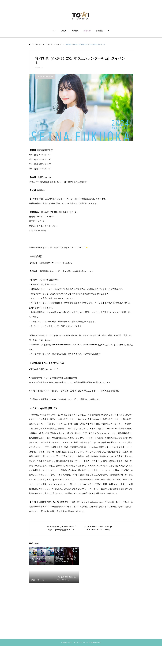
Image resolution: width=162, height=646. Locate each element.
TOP (54, 31)
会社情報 (99, 31)
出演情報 (75, 31)
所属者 (63, 31)
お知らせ (87, 31)
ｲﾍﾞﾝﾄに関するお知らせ (45, 76)
